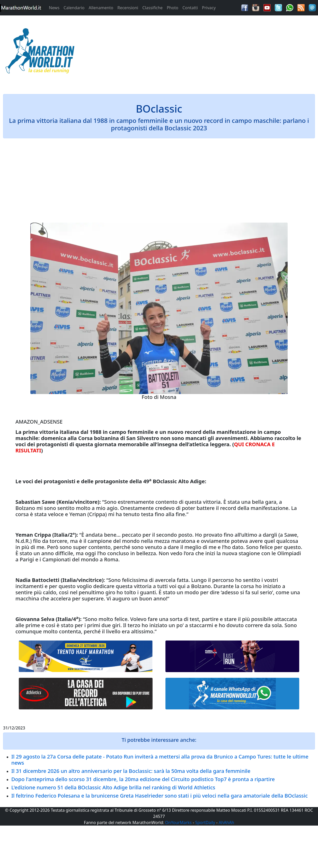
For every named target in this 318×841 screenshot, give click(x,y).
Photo (172, 8)
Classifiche (152, 8)
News (54, 8)
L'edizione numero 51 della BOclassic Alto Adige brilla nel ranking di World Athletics (113, 787)
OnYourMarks (178, 822)
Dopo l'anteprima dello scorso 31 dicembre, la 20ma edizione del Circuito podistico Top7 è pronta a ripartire (143, 779)
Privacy (209, 8)
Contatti (190, 8)
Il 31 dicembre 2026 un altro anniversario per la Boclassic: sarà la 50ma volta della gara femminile (130, 770)
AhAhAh (226, 822)
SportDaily (205, 822)
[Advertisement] (199, 52)
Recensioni (127, 8)
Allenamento (101, 8)
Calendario (74, 8)
